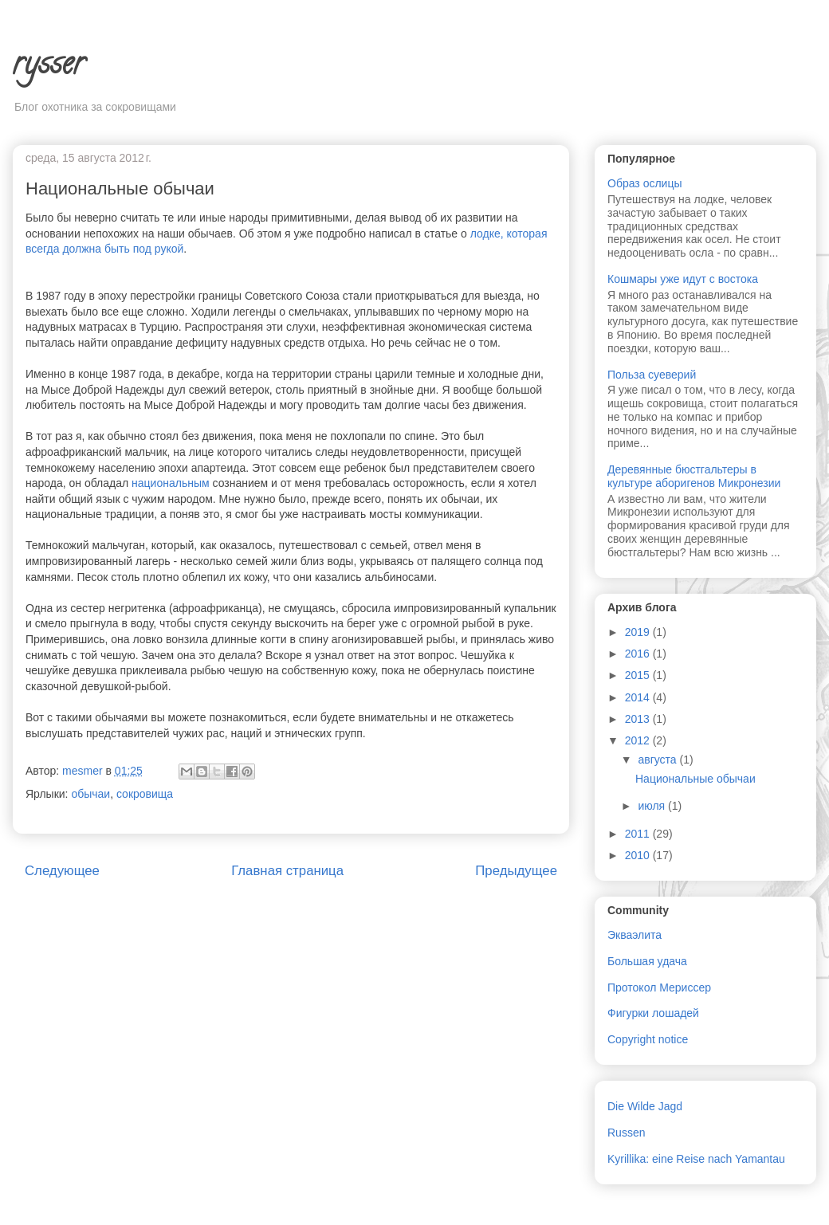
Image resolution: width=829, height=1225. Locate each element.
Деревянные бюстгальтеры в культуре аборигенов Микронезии (693, 476)
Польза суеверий (651, 374)
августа (658, 759)
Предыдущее (516, 870)
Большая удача (647, 961)
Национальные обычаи (695, 778)
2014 (639, 697)
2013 (639, 719)
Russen (626, 1132)
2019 (639, 632)
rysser (48, 66)
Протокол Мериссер (659, 987)
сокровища (144, 793)
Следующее (62, 870)
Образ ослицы (644, 183)
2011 (639, 833)
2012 (639, 740)
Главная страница (287, 870)
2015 (639, 675)
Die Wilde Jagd (644, 1106)
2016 (639, 653)
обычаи (90, 793)
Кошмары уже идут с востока (682, 279)
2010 (639, 855)
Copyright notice (647, 1039)
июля (653, 805)
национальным (171, 483)
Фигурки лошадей (653, 1013)
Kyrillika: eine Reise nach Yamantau (696, 1158)
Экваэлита (634, 935)
